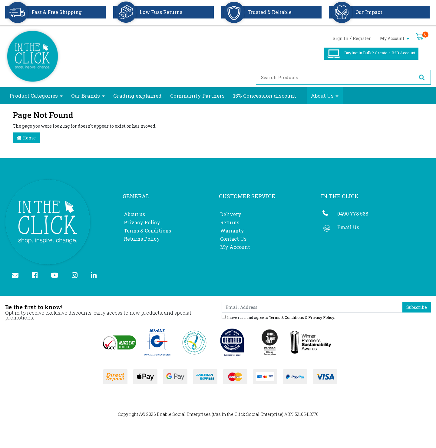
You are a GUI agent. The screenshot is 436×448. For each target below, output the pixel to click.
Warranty (232, 230)
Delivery (230, 214)
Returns (229, 222)
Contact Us (233, 239)
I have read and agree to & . (278, 317)
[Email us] (18, 275)
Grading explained (137, 95)
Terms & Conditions (147, 230)
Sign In (340, 38)
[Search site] (422, 77)
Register (362, 38)
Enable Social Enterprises (184, 414)
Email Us (348, 227)
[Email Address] (312, 307)
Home (26, 138)
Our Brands (85, 95)
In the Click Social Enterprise (252, 414)
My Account (394, 38)
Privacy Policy (142, 222)
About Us (322, 95)
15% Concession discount (264, 95)
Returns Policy (142, 239)
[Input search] (334, 77)
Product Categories (33, 95)
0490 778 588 (352, 213)
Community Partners (197, 95)
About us (134, 214)
